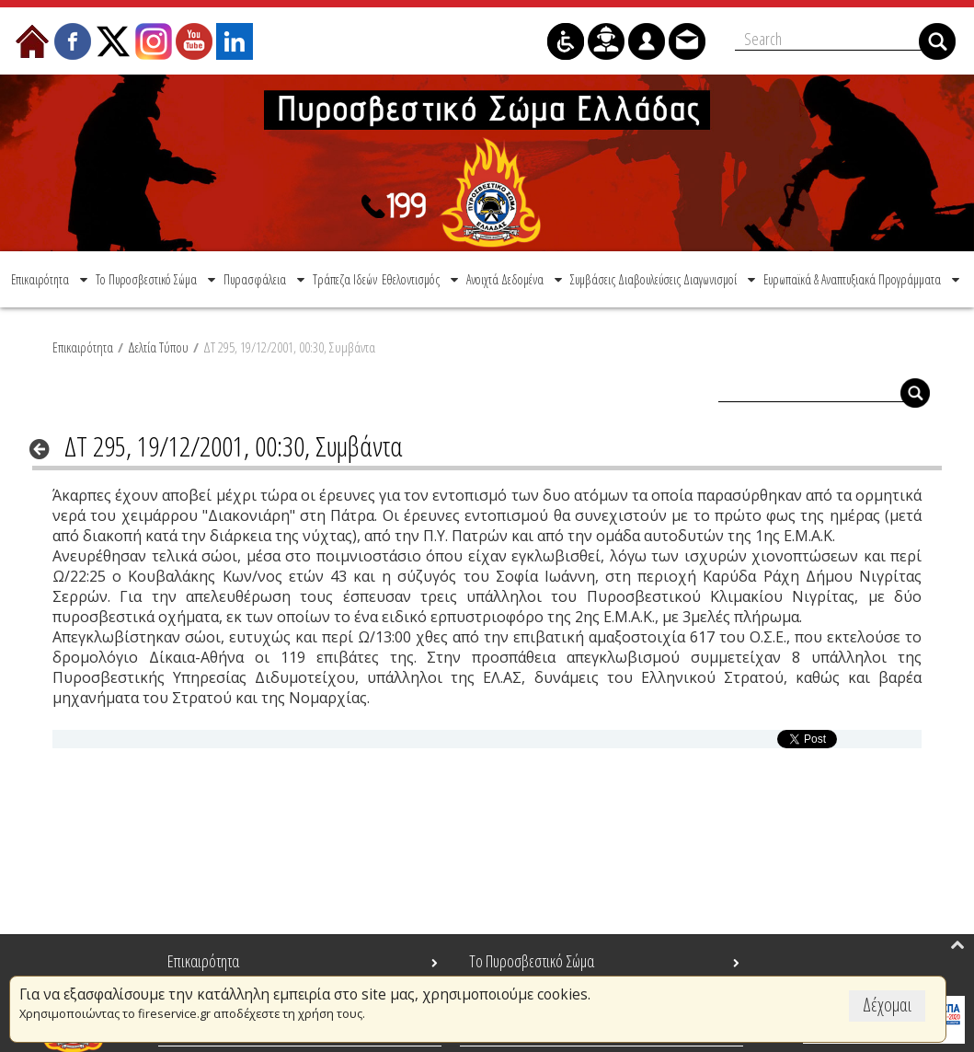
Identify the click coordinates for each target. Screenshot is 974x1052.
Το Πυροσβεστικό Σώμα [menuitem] (531, 961)
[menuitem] (51, 277)
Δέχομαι (887, 1004)
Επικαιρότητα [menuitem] (203, 961)
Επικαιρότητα (82, 345)
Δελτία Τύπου (158, 345)
